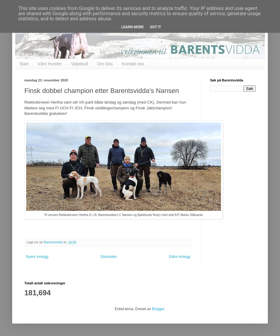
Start (24, 63)
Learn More (132, 27)
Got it (155, 27)
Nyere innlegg (37, 257)
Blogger (158, 309)
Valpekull (79, 63)
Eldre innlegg (179, 257)
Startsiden (108, 257)
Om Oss (105, 63)
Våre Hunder (50, 63)
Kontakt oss (133, 63)
